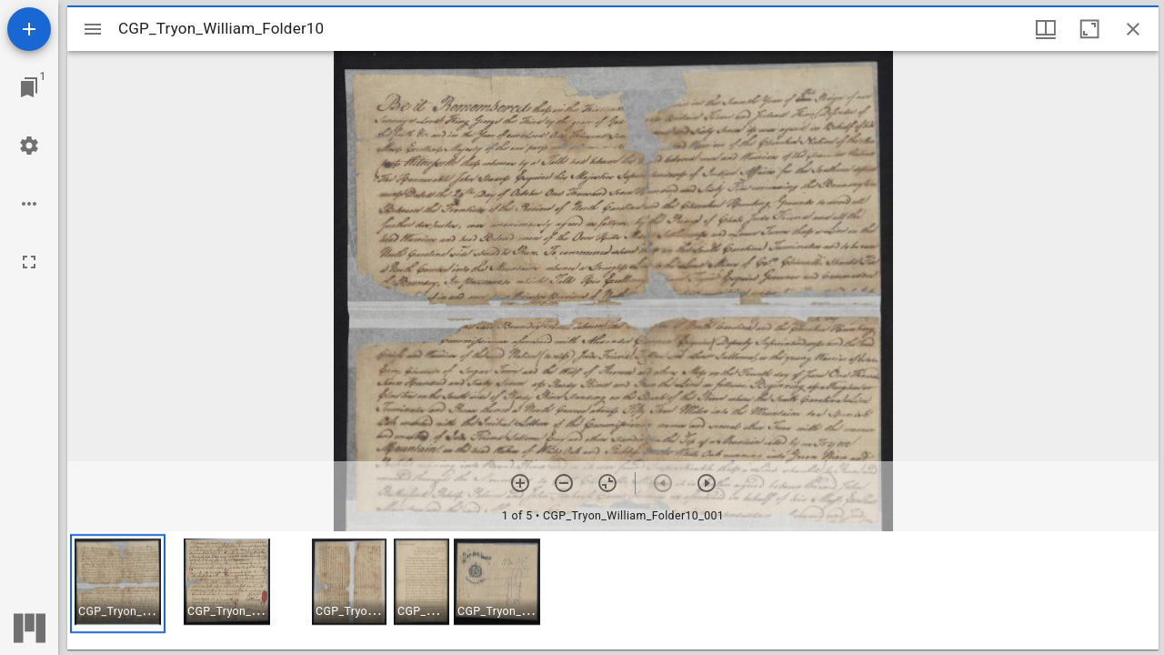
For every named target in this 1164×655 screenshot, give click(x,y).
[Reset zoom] (607, 483)
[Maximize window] (1089, 29)
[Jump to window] (29, 87)
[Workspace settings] (29, 145)
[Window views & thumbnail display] (1046, 29)
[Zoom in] (520, 483)
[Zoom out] (564, 483)
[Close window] (1133, 29)
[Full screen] (29, 262)
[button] (118, 584)
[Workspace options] (29, 204)
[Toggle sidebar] (93, 29)
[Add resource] (29, 29)
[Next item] (706, 483)
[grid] (613, 590)
